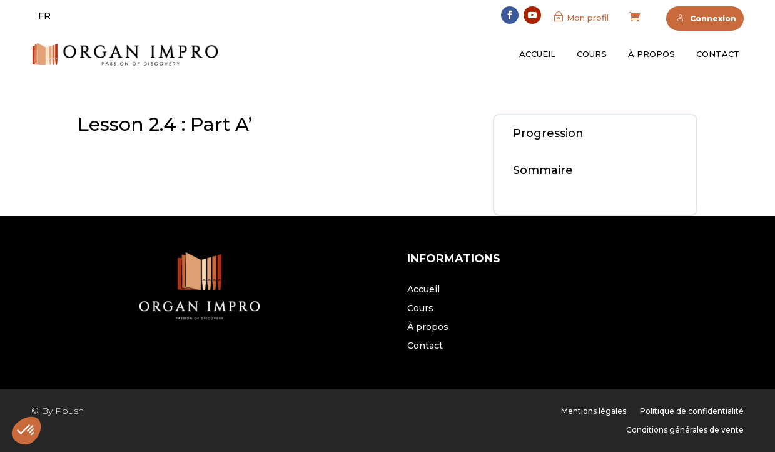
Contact (718, 54)
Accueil (537, 54)
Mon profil (588, 18)
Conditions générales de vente (685, 430)
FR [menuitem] (44, 15)
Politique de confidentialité (692, 411)
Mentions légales (593, 411)
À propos (651, 54)
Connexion (706, 18)
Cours (592, 54)
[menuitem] (44, 16)
